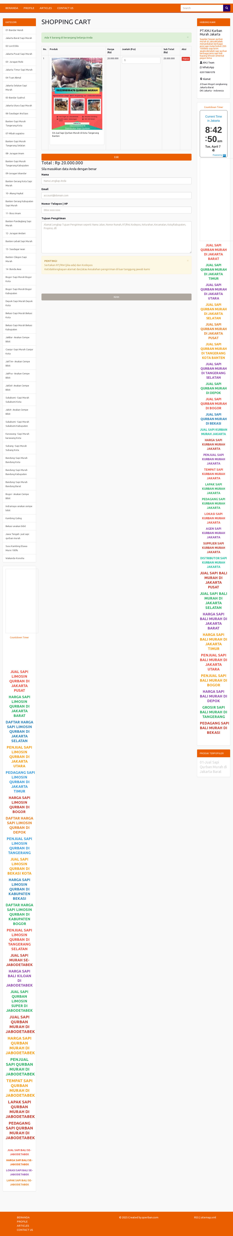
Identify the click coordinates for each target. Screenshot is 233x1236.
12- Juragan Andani (15, 233)
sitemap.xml (208, 1217)
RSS (196, 1217)
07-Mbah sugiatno (15, 133)
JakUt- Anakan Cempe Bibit (17, 411)
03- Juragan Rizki (14, 61)
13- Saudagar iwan (15, 249)
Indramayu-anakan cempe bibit (19, 508)
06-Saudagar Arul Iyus (17, 113)
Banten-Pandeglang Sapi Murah (18, 223)
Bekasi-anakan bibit (16, 526)
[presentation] (68, 285)
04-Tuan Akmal (13, 77)
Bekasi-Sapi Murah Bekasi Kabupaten (19, 327)
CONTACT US (65, 8)
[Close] (188, 37)
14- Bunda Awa (13, 269)
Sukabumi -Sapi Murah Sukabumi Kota (17, 399)
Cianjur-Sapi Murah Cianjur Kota (19, 351)
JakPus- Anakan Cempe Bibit (18, 375)
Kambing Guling (14, 518)
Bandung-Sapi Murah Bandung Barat (16, 484)
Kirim (116, 297)
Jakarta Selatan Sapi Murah (16, 87)
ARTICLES (46, 8)
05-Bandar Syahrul (15, 97)
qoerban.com (150, 1217)
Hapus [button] (186, 59)
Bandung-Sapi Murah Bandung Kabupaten (16, 472)
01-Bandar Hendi (14, 30)
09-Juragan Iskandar (16, 173)
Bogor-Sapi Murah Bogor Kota (19, 279)
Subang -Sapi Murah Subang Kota (16, 448)
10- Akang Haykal (14, 193)
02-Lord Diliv (12, 46)
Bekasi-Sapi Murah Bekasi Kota (19, 315)
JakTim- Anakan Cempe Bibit (18, 363)
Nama (45, 174)
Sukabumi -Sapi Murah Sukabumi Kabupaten (17, 423)
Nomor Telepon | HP (54, 203)
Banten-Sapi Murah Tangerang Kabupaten (17, 163)
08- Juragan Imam (15, 153)
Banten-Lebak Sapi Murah (19, 241)
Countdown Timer (19, 637)
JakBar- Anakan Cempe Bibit (17, 339)
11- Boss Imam (13, 213)
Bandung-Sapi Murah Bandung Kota (16, 460)
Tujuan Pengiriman (53, 218)
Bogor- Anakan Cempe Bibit (17, 496)
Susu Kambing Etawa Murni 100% (16, 548)
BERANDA (11, 8)
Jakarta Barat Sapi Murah (19, 38)
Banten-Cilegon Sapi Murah (16, 259)
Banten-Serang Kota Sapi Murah (19, 183)
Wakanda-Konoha (15, 558)
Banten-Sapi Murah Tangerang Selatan (16, 143)
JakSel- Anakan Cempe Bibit (17, 387)
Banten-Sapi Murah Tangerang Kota (16, 123)
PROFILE (29, 8)
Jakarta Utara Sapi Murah (19, 105)
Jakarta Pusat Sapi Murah (19, 54)
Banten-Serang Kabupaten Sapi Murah (19, 203)
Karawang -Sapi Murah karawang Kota (17, 436)
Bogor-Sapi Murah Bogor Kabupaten (19, 291)
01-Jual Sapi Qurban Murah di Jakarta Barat (213, 767)
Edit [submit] (116, 157)
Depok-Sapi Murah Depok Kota (19, 303)
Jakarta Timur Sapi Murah (19, 69)
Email (44, 189)
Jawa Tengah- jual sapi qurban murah (17, 536)
